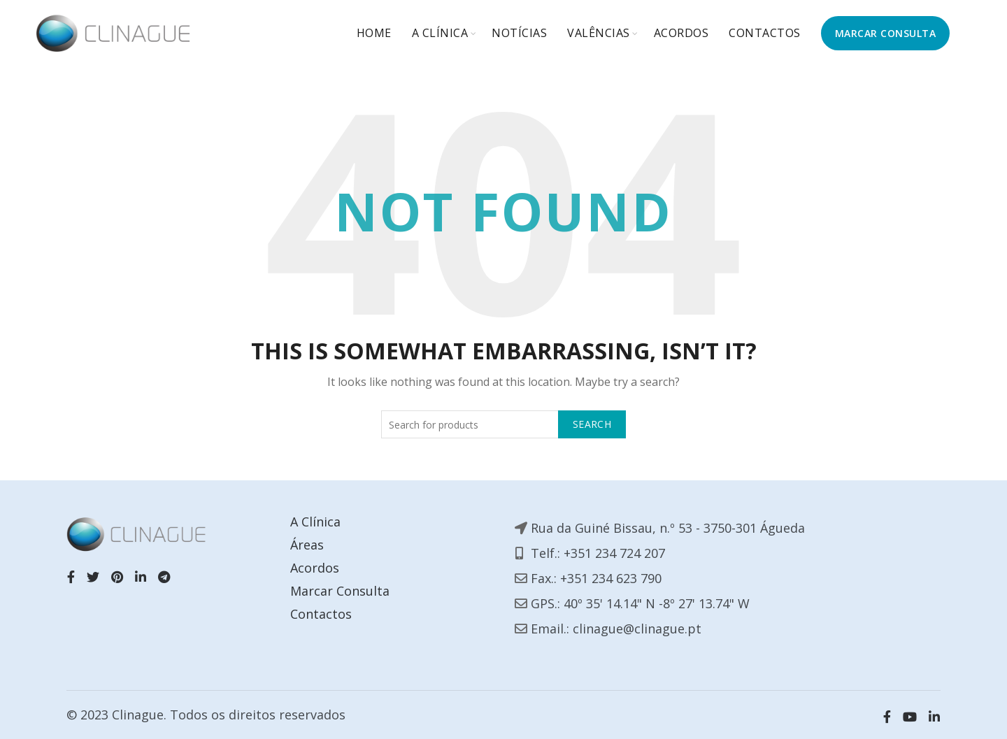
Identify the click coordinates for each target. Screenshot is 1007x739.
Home (374, 33)
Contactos (765, 33)
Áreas (307, 544)
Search (592, 424)
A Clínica (440, 33)
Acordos (681, 33)
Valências (598, 33)
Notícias (519, 33)
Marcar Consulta (340, 590)
